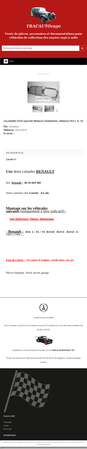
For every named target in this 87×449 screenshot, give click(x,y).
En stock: (8, 134)
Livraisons (54, 442)
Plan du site (7, 429)
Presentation (8, 422)
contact (6, 426)
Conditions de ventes (41, 442)
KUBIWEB (6, 442)
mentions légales (17, 442)
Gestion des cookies (66, 442)
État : (6, 127)
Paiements (29, 442)
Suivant (57, 111)
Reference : (9, 130)
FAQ (49, 445)
